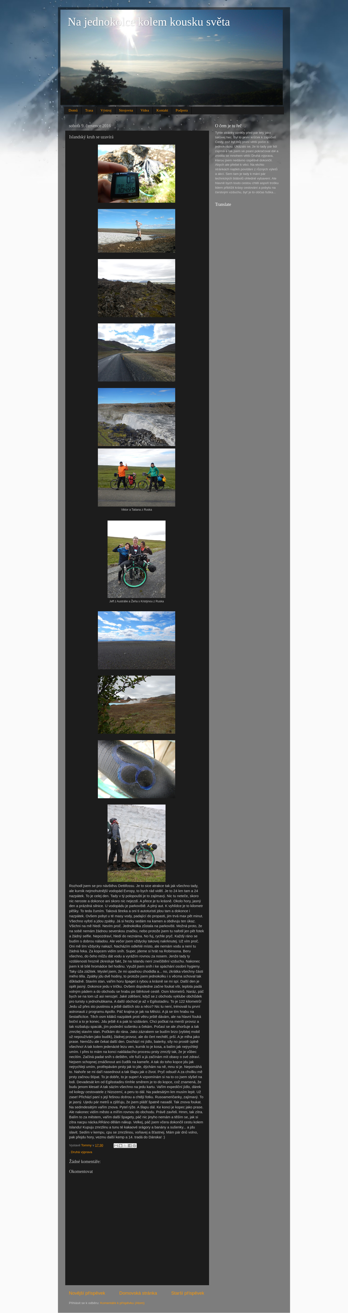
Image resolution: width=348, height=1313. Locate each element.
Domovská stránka (138, 1293)
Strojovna (126, 110)
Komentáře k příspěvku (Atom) (122, 1303)
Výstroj (106, 110)
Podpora (182, 110)
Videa (144, 110)
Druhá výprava (81, 1152)
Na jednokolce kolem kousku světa (149, 21)
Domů (73, 110)
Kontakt (162, 110)
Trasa (89, 110)
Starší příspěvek (187, 1293)
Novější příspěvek (87, 1293)
